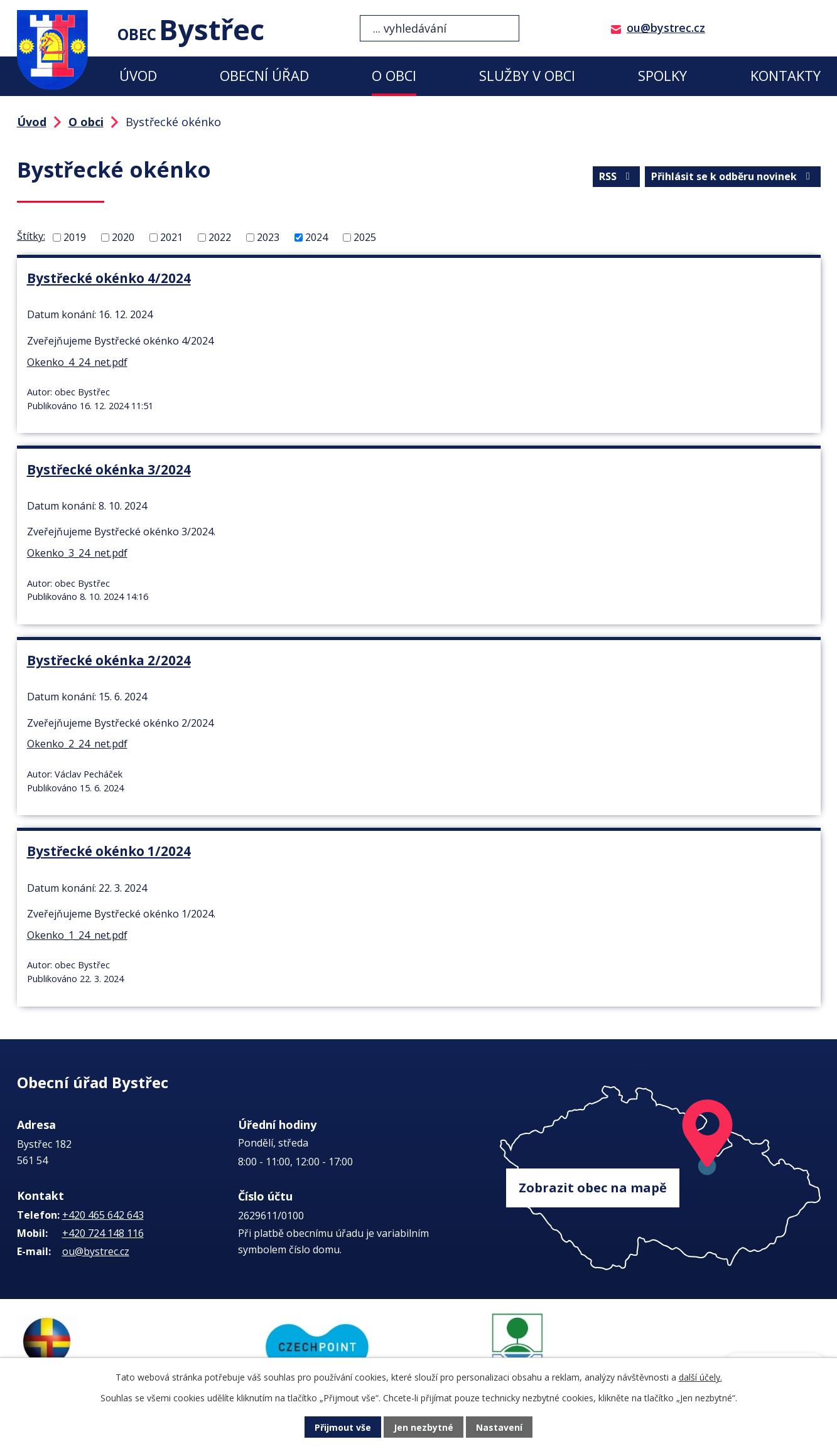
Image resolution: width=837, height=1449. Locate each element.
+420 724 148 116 (103, 1233)
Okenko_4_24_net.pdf (77, 362)
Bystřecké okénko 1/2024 (109, 851)
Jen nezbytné (423, 1427)
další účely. (700, 1377)
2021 (171, 237)
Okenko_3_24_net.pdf (77, 553)
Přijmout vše (343, 1427)
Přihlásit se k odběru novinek (732, 176)
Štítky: (31, 236)
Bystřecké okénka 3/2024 (109, 469)
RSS (616, 176)
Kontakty (785, 76)
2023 (268, 237)
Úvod (138, 76)
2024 (316, 237)
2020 (123, 237)
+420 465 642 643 (103, 1215)
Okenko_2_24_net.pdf (77, 744)
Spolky (662, 76)
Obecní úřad (264, 76)
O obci (394, 76)
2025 (365, 237)
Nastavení (499, 1427)
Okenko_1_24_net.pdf (77, 935)
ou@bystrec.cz (666, 27)
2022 (219, 237)
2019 (74, 237)
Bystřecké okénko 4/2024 (109, 278)
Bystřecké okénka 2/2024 (109, 660)
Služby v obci (527, 76)
